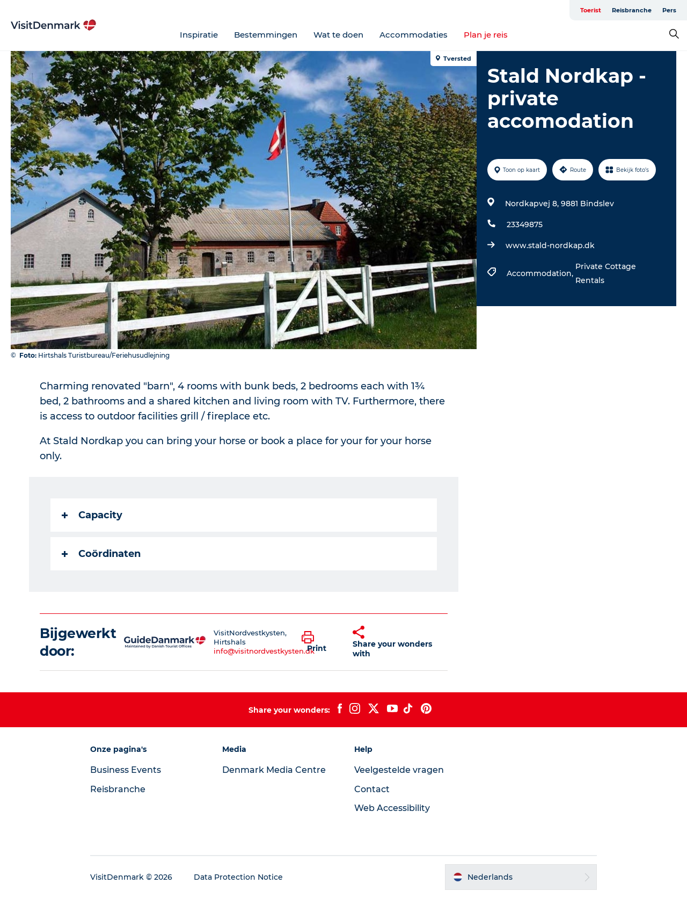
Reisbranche (632, 10)
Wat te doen (338, 35)
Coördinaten (101, 554)
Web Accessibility (392, 808)
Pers (669, 10)
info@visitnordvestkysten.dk (264, 651)
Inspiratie (199, 35)
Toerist (590, 10)
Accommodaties (413, 35)
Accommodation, (541, 273)
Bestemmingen (265, 35)
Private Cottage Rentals (605, 273)
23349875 (525, 224)
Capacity (92, 515)
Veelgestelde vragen (399, 770)
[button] (319, 642)
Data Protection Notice (238, 877)
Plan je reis (486, 35)
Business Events (125, 770)
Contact (372, 789)
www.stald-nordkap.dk (550, 245)
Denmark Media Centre (274, 770)
